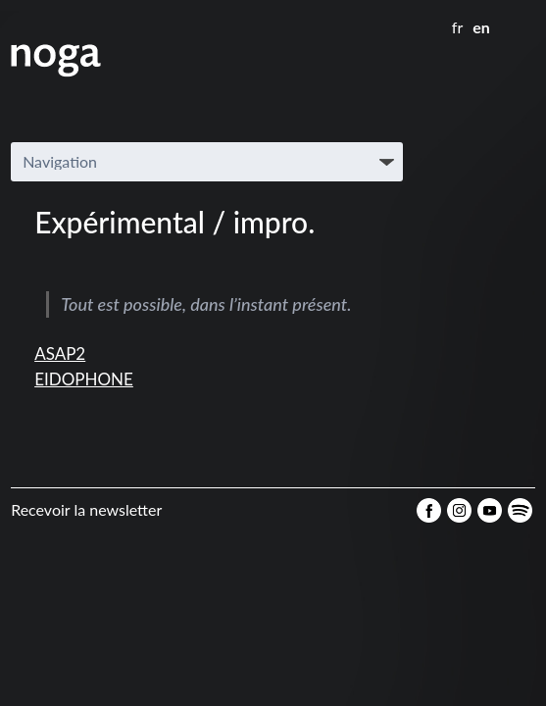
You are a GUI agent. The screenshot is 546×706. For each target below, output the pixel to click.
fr (457, 27)
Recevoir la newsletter (86, 509)
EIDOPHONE (83, 379)
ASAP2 (59, 353)
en (481, 27)
